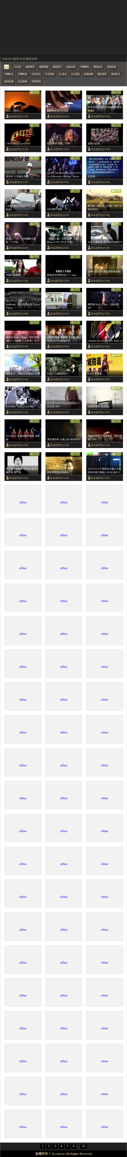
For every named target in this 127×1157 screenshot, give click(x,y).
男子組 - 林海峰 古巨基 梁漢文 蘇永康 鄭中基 (22, 470)
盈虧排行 (57, 67)
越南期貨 (43, 67)
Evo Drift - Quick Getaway (19, 406)
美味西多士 (53, 307)
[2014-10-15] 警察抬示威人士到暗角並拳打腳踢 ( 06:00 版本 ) (104, 470)
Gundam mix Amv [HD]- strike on (105, 340)
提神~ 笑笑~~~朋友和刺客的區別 (104, 273)
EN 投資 (75, 74)
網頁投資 (111, 67)
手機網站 (84, 67)
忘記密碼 (22, 81)
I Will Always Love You (18, 143)
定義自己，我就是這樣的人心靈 (23, 373)
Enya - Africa (13, 110)
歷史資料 (102, 74)
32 (83, 1146)
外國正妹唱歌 (13, 275)
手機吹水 (9, 74)
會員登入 (115, 74)
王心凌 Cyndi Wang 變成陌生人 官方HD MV (63, 405)
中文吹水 (36, 74)
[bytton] (6, 66)
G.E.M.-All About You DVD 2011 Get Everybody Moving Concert (64, 174)
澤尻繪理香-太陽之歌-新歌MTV (64, 439)
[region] (63, 28)
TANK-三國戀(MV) (57, 373)
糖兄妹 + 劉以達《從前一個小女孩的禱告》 (105, 207)
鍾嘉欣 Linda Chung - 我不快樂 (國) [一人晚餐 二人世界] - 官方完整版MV (22, 339)
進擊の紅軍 (94, 143)
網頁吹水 (98, 67)
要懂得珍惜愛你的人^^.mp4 (61, 275)
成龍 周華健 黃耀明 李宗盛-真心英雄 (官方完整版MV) (64, 339)
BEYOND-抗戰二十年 (58, 143)
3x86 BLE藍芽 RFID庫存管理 (19, 58)
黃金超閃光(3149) (18, 116)
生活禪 (91, 176)
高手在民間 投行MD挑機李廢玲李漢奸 (105, 109)
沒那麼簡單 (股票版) (98, 406)
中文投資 (49, 74)
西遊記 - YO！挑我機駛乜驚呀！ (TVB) (21, 240)
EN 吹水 (63, 74)
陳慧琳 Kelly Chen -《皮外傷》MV (104, 306)
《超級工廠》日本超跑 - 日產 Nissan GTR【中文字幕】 (62, 240)
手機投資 (22, 74)
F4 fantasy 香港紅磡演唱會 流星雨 (23, 437)
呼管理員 (36, 81)
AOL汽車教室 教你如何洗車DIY (105, 242)
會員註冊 (9, 81)
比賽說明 (88, 74)
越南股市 (30, 67)
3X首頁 (17, 67)
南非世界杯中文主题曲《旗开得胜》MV (105, 437)
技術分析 (71, 67)
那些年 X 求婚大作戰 (17, 176)
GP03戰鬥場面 (54, 209)
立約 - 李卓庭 (95, 373)
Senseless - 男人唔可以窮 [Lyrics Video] (23, 306)
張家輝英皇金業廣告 (58, 472)
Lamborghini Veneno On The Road (20, 207)
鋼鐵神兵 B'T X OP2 (57, 110)
